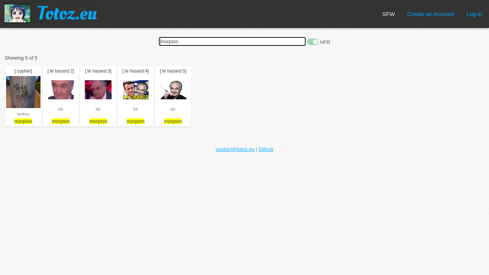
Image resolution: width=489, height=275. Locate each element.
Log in (474, 14)
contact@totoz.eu (235, 149)
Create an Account (430, 14)
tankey (23, 114)
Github (266, 149)
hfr (60, 109)
